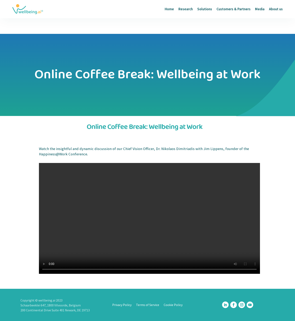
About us (276, 9)
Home (169, 9)
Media (259, 9)
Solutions (204, 9)
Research (185, 9)
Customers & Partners (234, 9)
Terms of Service (147, 305)
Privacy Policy (122, 305)
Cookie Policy (173, 305)
